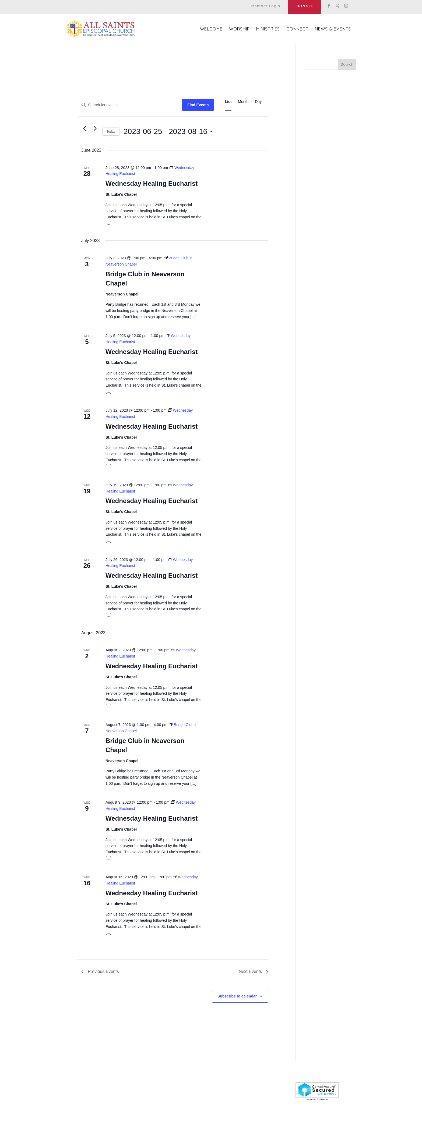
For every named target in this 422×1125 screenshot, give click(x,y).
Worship (239, 29)
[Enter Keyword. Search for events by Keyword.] (129, 105)
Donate (304, 6)
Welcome (211, 29)
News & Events (333, 29)
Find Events (198, 105)
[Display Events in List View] (228, 101)
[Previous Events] (84, 128)
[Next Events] (95, 128)
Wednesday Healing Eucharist (151, 183)
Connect (297, 29)
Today (111, 131)
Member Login (265, 6)
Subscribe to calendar (237, 996)
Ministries (268, 29)
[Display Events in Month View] (243, 101)
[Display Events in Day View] (258, 101)
